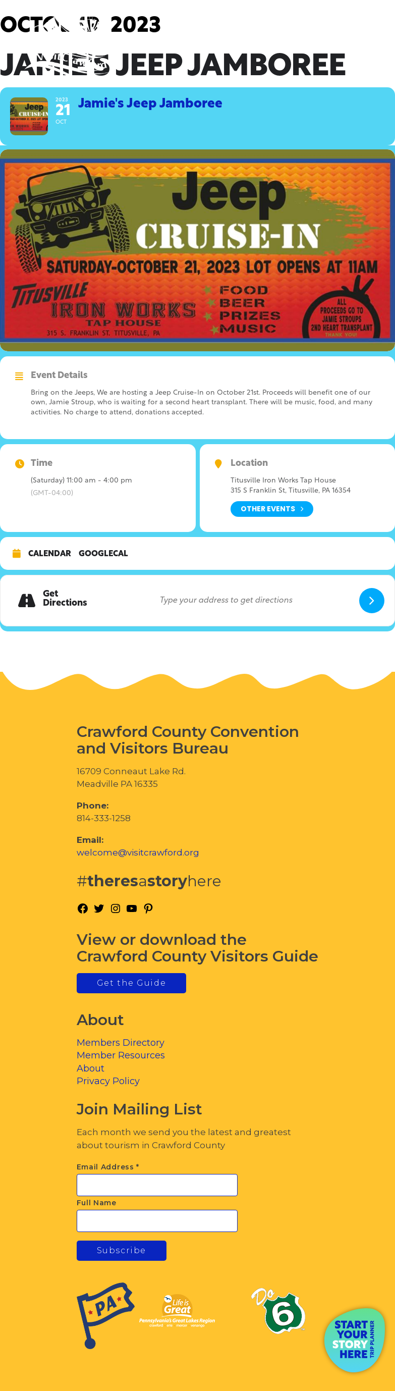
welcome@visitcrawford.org (138, 852)
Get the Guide (131, 983)
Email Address (108, 1166)
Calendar (49, 554)
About (90, 1068)
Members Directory (120, 1042)
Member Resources (121, 1055)
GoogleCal (103, 554)
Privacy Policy (108, 1081)
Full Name (97, 1202)
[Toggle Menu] (359, 51)
